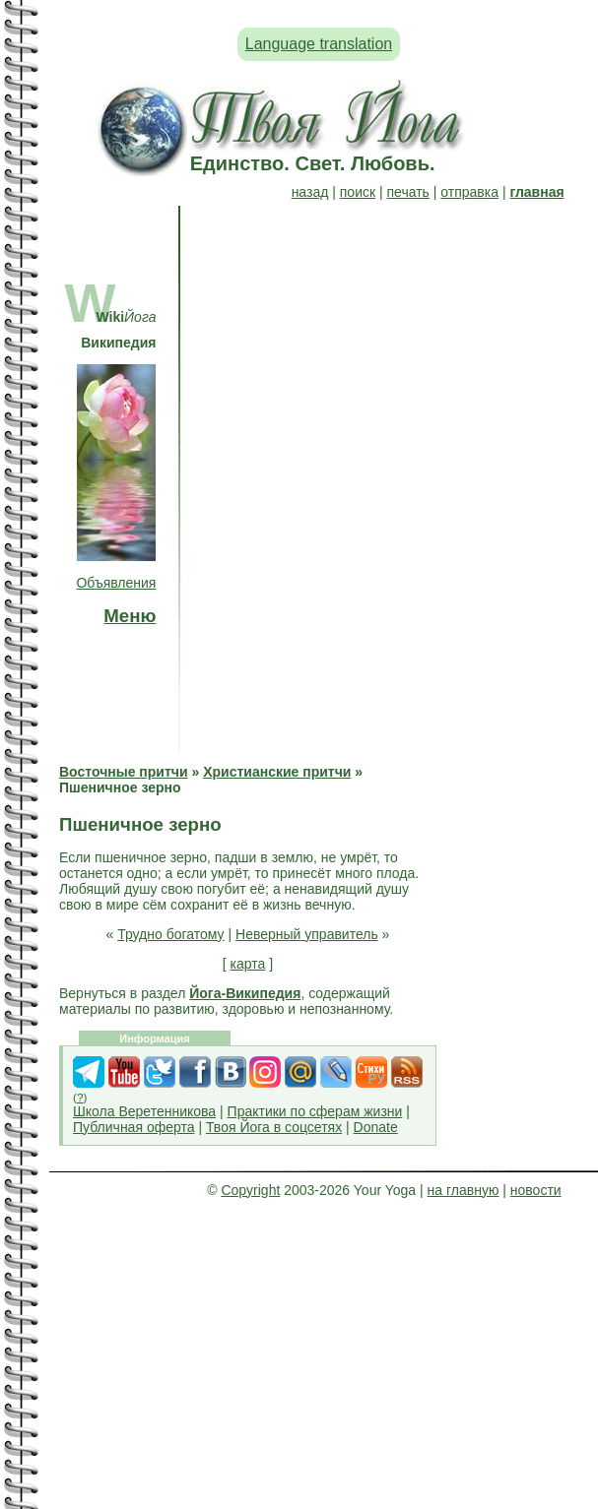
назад (310, 192)
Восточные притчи (123, 772)
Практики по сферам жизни (315, 1111)
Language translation (318, 43)
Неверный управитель (306, 934)
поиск (357, 192)
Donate (376, 1127)
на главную (463, 1190)
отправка (469, 192)
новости (536, 1190)
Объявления (116, 583)
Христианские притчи (277, 772)
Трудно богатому (170, 934)
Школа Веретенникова (144, 1111)
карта (248, 964)
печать (408, 192)
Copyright (250, 1190)
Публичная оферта (134, 1127)
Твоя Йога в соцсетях (274, 1127)
